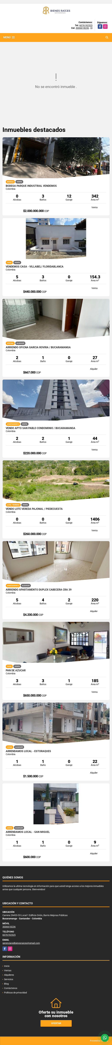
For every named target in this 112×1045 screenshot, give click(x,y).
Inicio (7, 966)
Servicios (8, 979)
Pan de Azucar (16, 670)
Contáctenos (10, 988)
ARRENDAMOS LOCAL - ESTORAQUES (28, 751)
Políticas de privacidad (15, 992)
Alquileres (9, 975)
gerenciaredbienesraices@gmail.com (21, 943)
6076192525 (85, 25)
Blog (6, 983)
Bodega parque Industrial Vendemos (31, 186)
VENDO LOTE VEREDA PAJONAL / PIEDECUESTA (34, 509)
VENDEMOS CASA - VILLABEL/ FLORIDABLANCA (34, 266)
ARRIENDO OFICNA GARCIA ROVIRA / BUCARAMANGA (38, 347)
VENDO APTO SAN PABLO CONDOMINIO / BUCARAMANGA (40, 428)
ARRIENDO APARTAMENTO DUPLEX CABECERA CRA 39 (38, 589)
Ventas (7, 970)
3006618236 (82, 28)
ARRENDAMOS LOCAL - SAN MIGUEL (28, 832)
